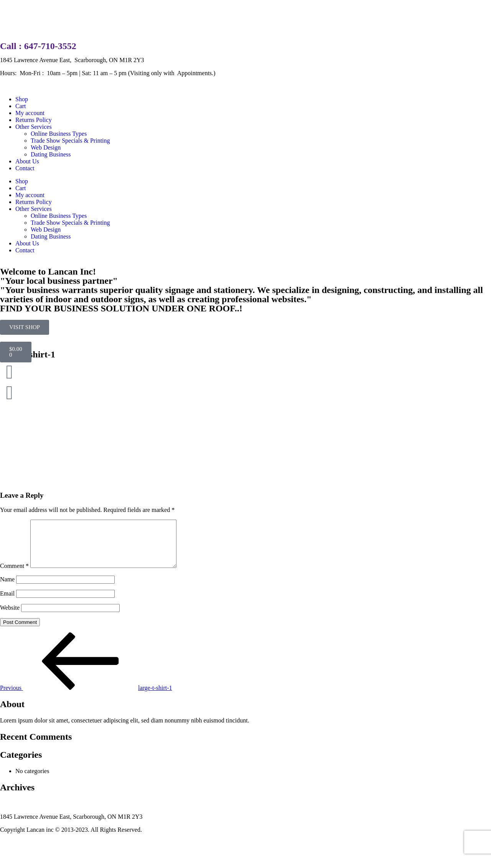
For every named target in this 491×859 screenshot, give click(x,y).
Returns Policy (33, 120)
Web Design (46, 147)
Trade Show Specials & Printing (70, 140)
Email (7, 602)
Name (7, 588)
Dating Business (51, 154)
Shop (21, 99)
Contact (25, 168)
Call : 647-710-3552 (38, 46)
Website (10, 617)
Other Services (33, 126)
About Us (27, 161)
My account (29, 113)
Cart (20, 106)
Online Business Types (59, 133)
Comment (14, 575)
